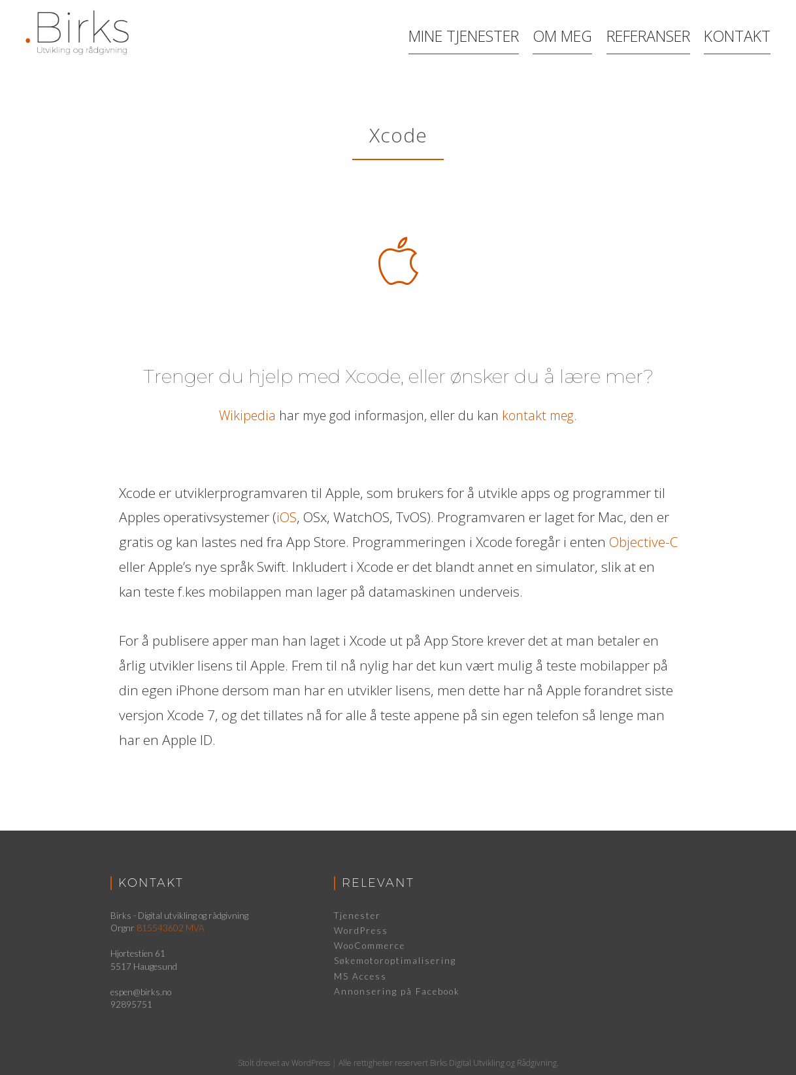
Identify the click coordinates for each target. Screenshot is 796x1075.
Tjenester (357, 915)
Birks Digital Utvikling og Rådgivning (493, 1062)
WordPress (361, 930)
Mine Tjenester (456, 34)
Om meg (558, 34)
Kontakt (743, 34)
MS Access (360, 976)
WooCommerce (369, 945)
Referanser (650, 34)
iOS (286, 517)
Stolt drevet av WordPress (284, 1062)
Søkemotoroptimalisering (395, 960)
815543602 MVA (171, 928)
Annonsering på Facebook (397, 991)
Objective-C (643, 542)
